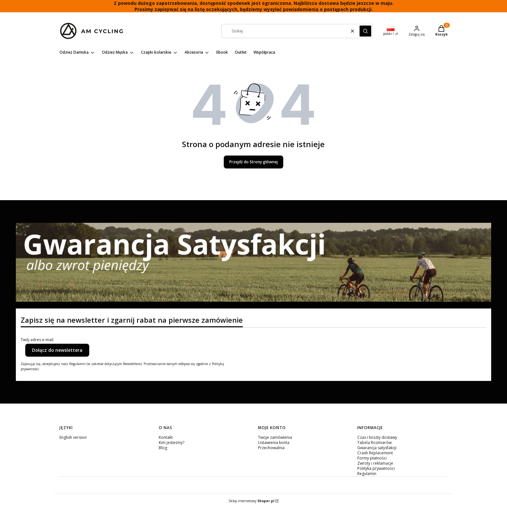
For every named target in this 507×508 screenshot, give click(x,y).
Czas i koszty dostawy (377, 437)
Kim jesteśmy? (171, 442)
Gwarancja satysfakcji (376, 447)
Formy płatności (372, 458)
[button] (365, 31)
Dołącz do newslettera (57, 350)
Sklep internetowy (251, 501)
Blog (163, 447)
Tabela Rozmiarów (374, 442)
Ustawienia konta (273, 442)
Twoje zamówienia (275, 437)
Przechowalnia (271, 447)
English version (73, 437)
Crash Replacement (375, 453)
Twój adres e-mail (37, 339)
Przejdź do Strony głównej (253, 162)
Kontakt (166, 437)
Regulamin (366, 473)
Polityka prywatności (376, 468)
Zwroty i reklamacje (375, 463)
